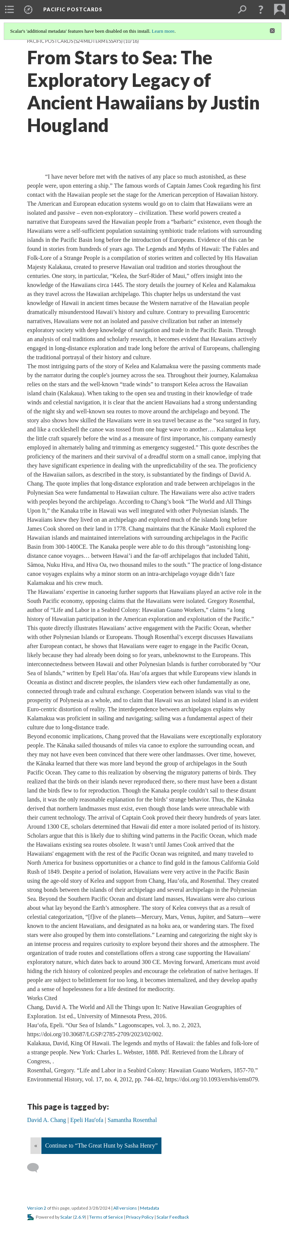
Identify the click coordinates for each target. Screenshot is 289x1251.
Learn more (163, 31)
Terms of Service (106, 1217)
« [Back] (35, 1145)
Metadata (149, 1208)
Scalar (66, 1217)
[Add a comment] (36, 1168)
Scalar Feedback (173, 1217)
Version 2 (36, 1208)
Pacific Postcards (72, 9)
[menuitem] (9, 9)
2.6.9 (80, 1217)
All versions (125, 1208)
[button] (260, 9)
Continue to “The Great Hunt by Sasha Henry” (101, 1145)
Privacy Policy (140, 1217)
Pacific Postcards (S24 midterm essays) (75, 41)
